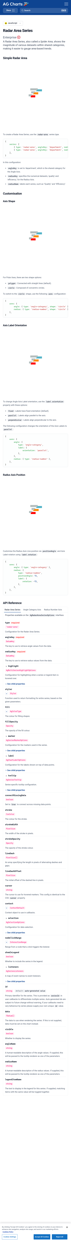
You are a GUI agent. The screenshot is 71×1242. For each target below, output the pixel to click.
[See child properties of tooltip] (15, 790)
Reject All (59, 1239)
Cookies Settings (9, 1239)
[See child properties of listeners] (15, 981)
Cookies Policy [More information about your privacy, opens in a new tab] (8, 1234)
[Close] (67, 1229)
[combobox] (13, 23)
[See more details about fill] (6, 711)
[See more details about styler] (6, 693)
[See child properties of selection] (15, 932)
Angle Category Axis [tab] (32, 609)
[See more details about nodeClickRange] (6, 942)
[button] (44, 10)
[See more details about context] (6, 908)
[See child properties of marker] (15, 750)
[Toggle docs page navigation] (10, 10)
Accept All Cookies (42, 1239)
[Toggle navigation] (66, 4)
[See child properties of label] (15, 770)
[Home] (15, 4)
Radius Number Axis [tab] (53, 609)
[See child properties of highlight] (15, 684)
